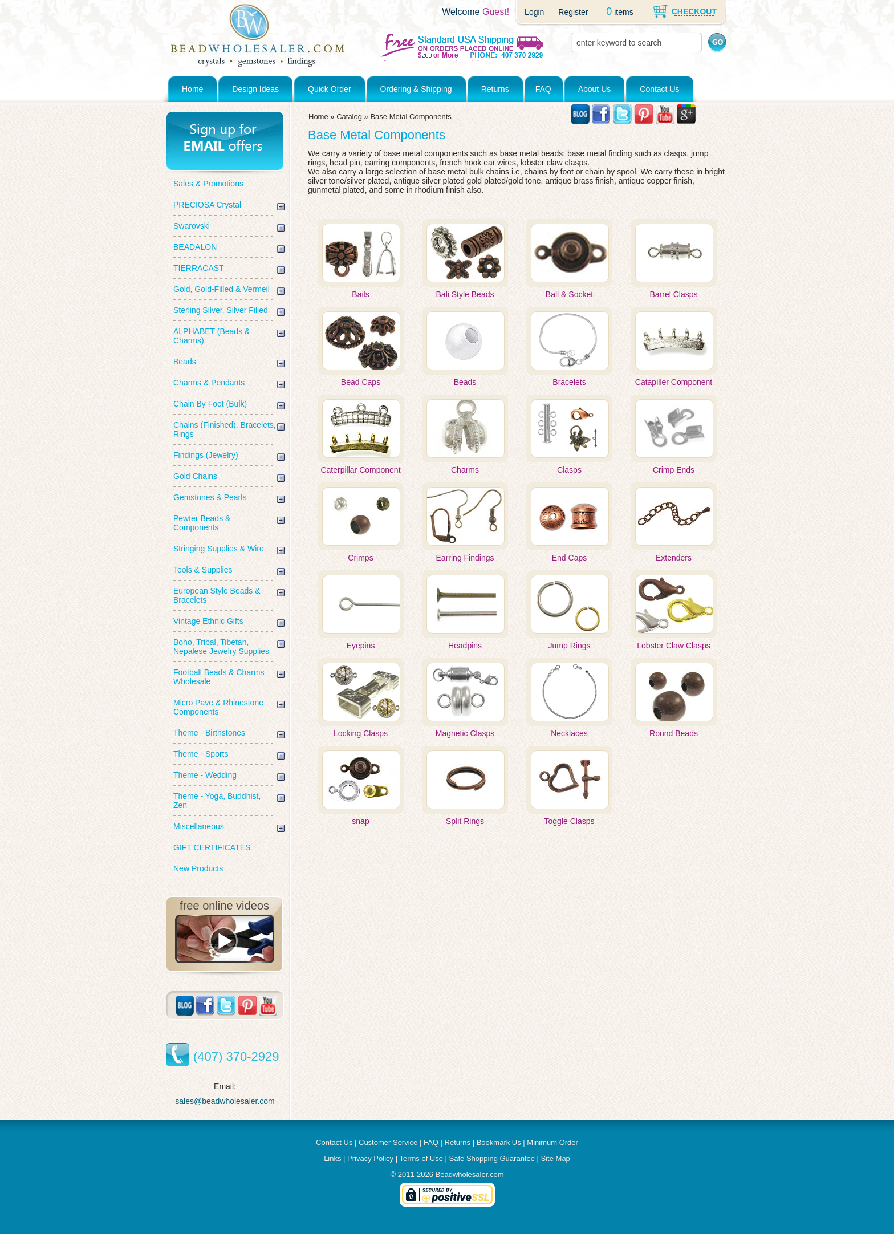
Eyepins (361, 645)
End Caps (569, 557)
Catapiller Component (673, 382)
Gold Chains (195, 476)
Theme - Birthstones (209, 732)
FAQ (543, 89)
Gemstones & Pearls (209, 497)
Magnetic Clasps (465, 733)
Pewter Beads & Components (201, 523)
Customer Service (388, 1142)
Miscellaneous (198, 826)
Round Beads (673, 733)
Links (332, 1158)
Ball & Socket (569, 294)
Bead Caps (360, 382)
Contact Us (659, 89)
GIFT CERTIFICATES (211, 847)
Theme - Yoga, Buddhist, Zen (217, 800)
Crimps (360, 557)
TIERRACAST (198, 268)
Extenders (674, 557)
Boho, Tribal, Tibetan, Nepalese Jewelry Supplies (221, 647)
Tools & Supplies (203, 569)
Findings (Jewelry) (205, 455)
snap (360, 821)
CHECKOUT (694, 11)
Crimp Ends (673, 469)
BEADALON (195, 246)
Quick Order (329, 89)
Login (534, 12)
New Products (198, 868)
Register (573, 12)
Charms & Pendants (209, 382)
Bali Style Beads (465, 294)
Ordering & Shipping (416, 89)
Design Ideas (255, 89)
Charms (465, 469)
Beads (184, 361)
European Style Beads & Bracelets (217, 595)
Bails (360, 294)
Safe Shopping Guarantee (492, 1158)
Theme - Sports (200, 753)
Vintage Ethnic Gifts (208, 621)
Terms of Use (421, 1158)
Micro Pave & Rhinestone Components (218, 707)
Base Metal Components (410, 116)
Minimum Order (552, 1142)
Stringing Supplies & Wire (218, 548)
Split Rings (465, 821)
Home (192, 89)
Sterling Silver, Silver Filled (220, 310)
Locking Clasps (361, 733)
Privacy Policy (370, 1158)
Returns (495, 89)
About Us (594, 89)
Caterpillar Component (360, 469)
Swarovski (191, 225)
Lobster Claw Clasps (673, 645)
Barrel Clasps (673, 294)
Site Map (555, 1158)
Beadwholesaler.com (470, 1174)
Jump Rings (569, 645)
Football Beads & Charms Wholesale (219, 677)
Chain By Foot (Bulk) (210, 403)
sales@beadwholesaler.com (225, 1101)
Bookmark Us (499, 1142)
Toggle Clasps (569, 821)
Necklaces (569, 733)
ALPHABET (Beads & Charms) (211, 336)
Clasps (569, 469)
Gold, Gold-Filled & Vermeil (221, 289)
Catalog (349, 116)
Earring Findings (465, 557)
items (623, 12)
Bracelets (569, 382)
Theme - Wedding (205, 775)
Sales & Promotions (208, 183)
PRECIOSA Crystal (207, 204)
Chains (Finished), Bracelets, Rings (224, 429)
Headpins (465, 645)
